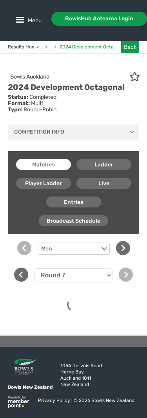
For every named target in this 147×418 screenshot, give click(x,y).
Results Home (23, 47)
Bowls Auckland (29, 76)
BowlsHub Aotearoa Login (99, 18)
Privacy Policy (54, 400)
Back (130, 47)
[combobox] (74, 249)
